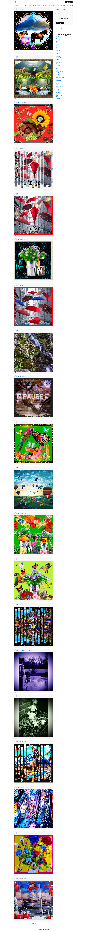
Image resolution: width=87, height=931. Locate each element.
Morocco (58, 68)
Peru (57, 60)
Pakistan (58, 65)
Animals (34, 5)
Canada (57, 83)
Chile (57, 78)
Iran (57, 69)
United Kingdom (59, 71)
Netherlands (59, 98)
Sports (57, 5)
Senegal (58, 92)
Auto (49, 5)
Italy (57, 47)
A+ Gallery (18, 2)
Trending (16, 5)
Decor (24, 5)
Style (21, 5)
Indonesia (58, 51)
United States (59, 39)
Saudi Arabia (59, 57)
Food (71, 5)
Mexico (57, 41)
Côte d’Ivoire (59, 95)
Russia (57, 44)
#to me (58, 28)
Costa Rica (58, 80)
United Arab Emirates (60, 86)
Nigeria (57, 66)
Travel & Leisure (40, 5)
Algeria (57, 96)
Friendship (62, 5)
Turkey (57, 74)
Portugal (58, 93)
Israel (57, 75)
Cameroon (58, 90)
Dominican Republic (60, 77)
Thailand (58, 45)
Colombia (58, 50)
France (57, 48)
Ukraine (57, 87)
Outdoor (29, 5)
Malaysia (58, 81)
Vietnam (58, 54)
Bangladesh (58, 72)
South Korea (59, 62)
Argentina (58, 53)
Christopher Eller (20, 650)
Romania (58, 89)
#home (62, 28)
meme (67, 5)
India (57, 38)
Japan (57, 63)
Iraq (57, 84)
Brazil (57, 36)
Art (46, 5)
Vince (18, 9)
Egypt (57, 59)
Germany (58, 56)
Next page (33, 923)
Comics (53, 5)
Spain (57, 42)
